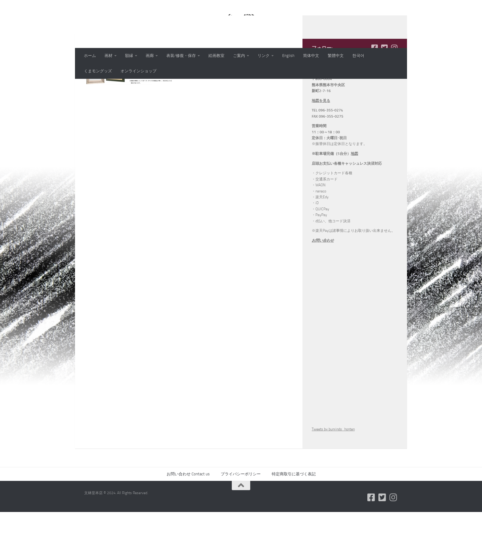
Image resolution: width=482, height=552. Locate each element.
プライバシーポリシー (241, 514)
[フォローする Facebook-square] (374, 87)
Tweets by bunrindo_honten (333, 469)
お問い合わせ (323, 280)
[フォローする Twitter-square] (384, 87)
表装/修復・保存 (181, 55)
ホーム (90, 55)
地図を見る (321, 141)
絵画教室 (216, 55)
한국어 (358, 55)
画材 (109, 55)
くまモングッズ (98, 71)
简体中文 (311, 55)
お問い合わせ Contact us (188, 514)
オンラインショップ (138, 71)
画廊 (150, 55)
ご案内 (239, 55)
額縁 (129, 55)
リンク (264, 55)
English (288, 55)
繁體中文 (336, 55)
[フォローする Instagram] (394, 87)
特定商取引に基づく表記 (294, 514)
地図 (354, 193)
